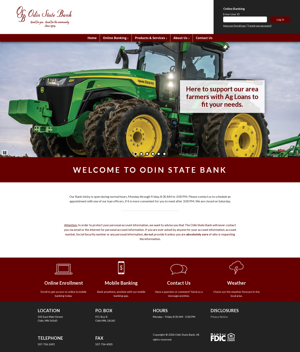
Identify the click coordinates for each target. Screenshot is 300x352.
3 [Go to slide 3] (147, 154)
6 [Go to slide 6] (164, 154)
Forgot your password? (260, 25)
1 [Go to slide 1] (135, 154)
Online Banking (114, 38)
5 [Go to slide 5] (158, 154)
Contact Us (204, 38)
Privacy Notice (219, 316)
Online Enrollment (63, 283)
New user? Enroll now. (234, 25)
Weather (236, 283)
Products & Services (150, 38)
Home (92, 38)
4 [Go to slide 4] (153, 154)
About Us (180, 38)
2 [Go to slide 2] (141, 154)
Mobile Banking (121, 283)
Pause (4, 152)
